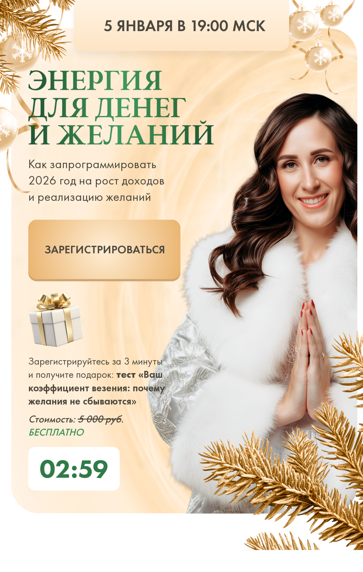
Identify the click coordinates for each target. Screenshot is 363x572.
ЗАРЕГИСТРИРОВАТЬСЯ (104, 249)
